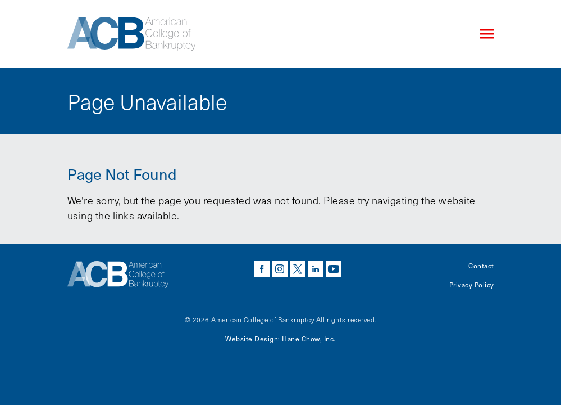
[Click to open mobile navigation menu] (487, 34)
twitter (297, 269)
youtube (333, 269)
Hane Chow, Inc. (309, 339)
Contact (481, 265)
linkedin (315, 269)
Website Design (251, 339)
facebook (262, 269)
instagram (280, 269)
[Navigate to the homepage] (263, 34)
